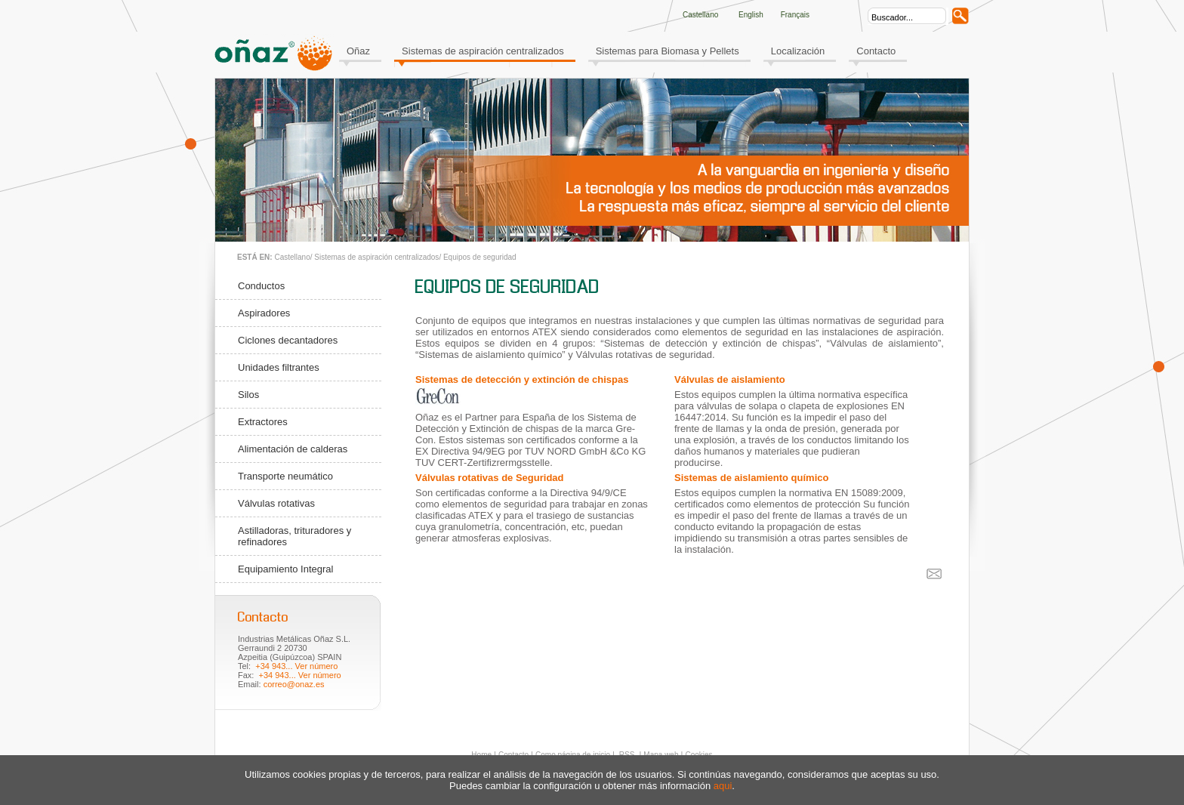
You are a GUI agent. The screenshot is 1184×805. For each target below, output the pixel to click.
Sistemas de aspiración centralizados (483, 51)
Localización (798, 51)
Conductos (261, 285)
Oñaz (358, 51)
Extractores (263, 421)
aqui (723, 785)
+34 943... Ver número (296, 666)
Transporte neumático (285, 476)
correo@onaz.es (294, 684)
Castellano (292, 257)
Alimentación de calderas (292, 449)
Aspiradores (264, 313)
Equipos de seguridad (479, 257)
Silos (248, 394)
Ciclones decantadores (288, 340)
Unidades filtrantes (278, 367)
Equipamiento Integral (285, 569)
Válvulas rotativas (276, 503)
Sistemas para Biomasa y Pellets (667, 51)
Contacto (876, 51)
